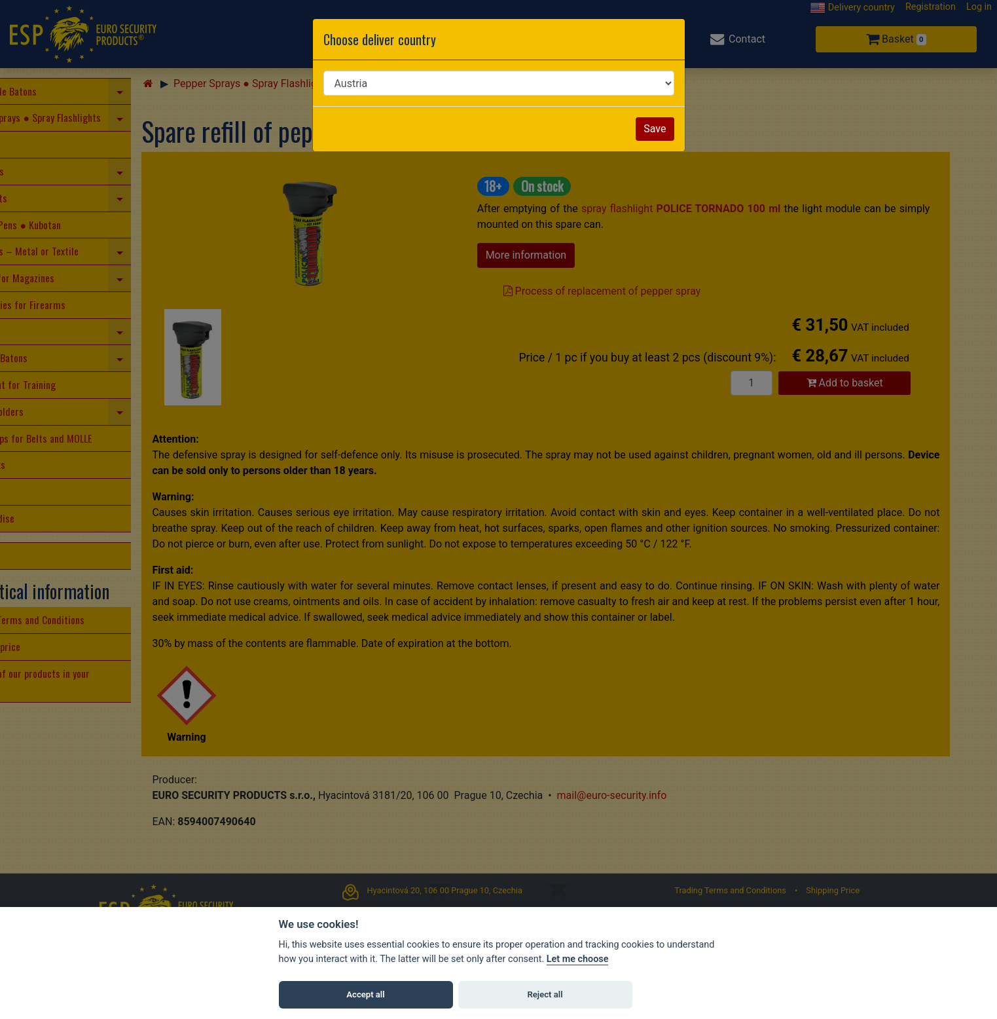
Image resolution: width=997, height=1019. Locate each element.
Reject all (544, 994)
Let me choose (578, 959)
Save (655, 128)
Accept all (365, 994)
